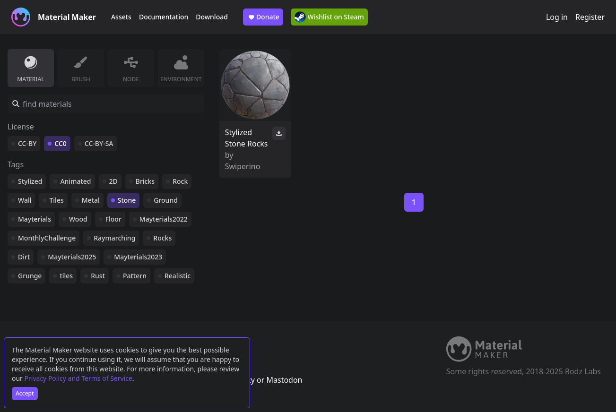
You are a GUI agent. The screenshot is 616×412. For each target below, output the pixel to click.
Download (212, 16)
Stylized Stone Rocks (246, 138)
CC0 (60, 143)
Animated (75, 181)
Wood (78, 219)
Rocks (162, 237)
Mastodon (284, 380)
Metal (91, 200)
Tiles (56, 200)
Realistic (178, 275)
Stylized (30, 181)
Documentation (163, 16)
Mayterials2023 (138, 256)
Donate (263, 17)
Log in (557, 17)
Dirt (24, 256)
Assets (121, 16)
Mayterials (34, 219)
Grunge (30, 275)
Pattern (135, 275)
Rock (180, 181)
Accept (25, 393)
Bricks (145, 181)
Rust (98, 275)
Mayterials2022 (163, 219)
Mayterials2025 (72, 256)
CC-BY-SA (99, 143)
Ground (166, 200)
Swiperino (242, 166)
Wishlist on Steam (329, 17)
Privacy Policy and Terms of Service (78, 378)
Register (590, 17)
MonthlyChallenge (47, 237)
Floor (113, 219)
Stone (127, 200)
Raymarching (114, 237)
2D (113, 181)
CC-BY (27, 143)
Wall (24, 200)
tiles (66, 275)
